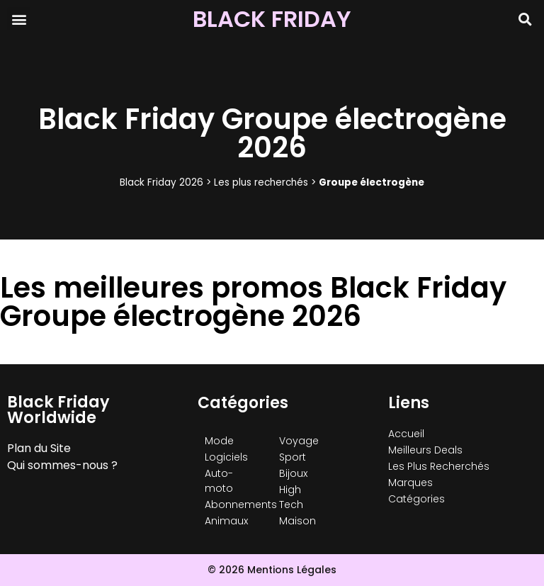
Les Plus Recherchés (438, 466)
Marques (410, 482)
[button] (18, 18)
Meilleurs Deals (425, 450)
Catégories (416, 499)
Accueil (406, 434)
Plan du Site (39, 448)
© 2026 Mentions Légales (272, 570)
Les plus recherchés (261, 182)
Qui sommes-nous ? (62, 465)
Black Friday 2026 (161, 182)
